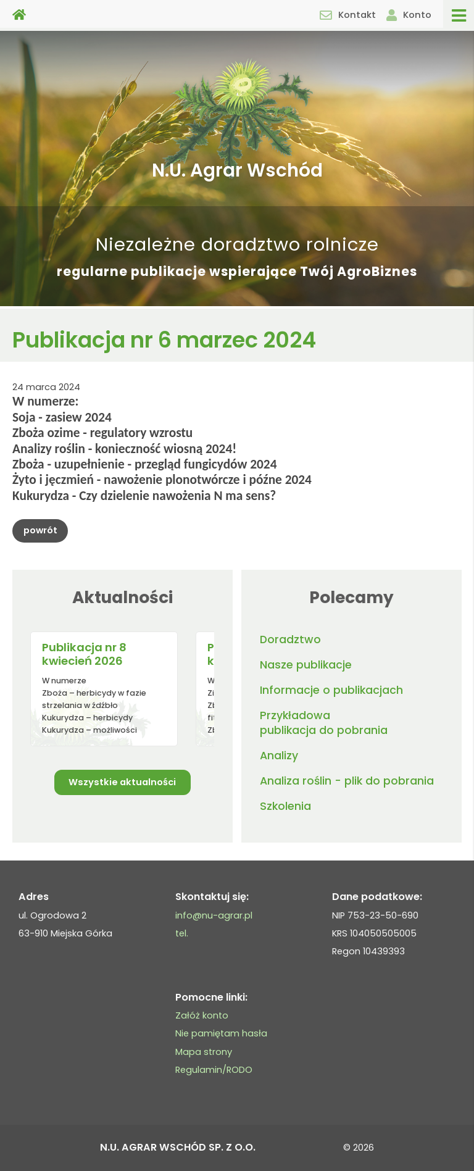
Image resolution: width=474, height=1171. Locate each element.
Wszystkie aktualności (122, 782)
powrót (40, 530)
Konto (408, 15)
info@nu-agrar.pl (213, 915)
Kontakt (348, 15)
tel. (181, 933)
